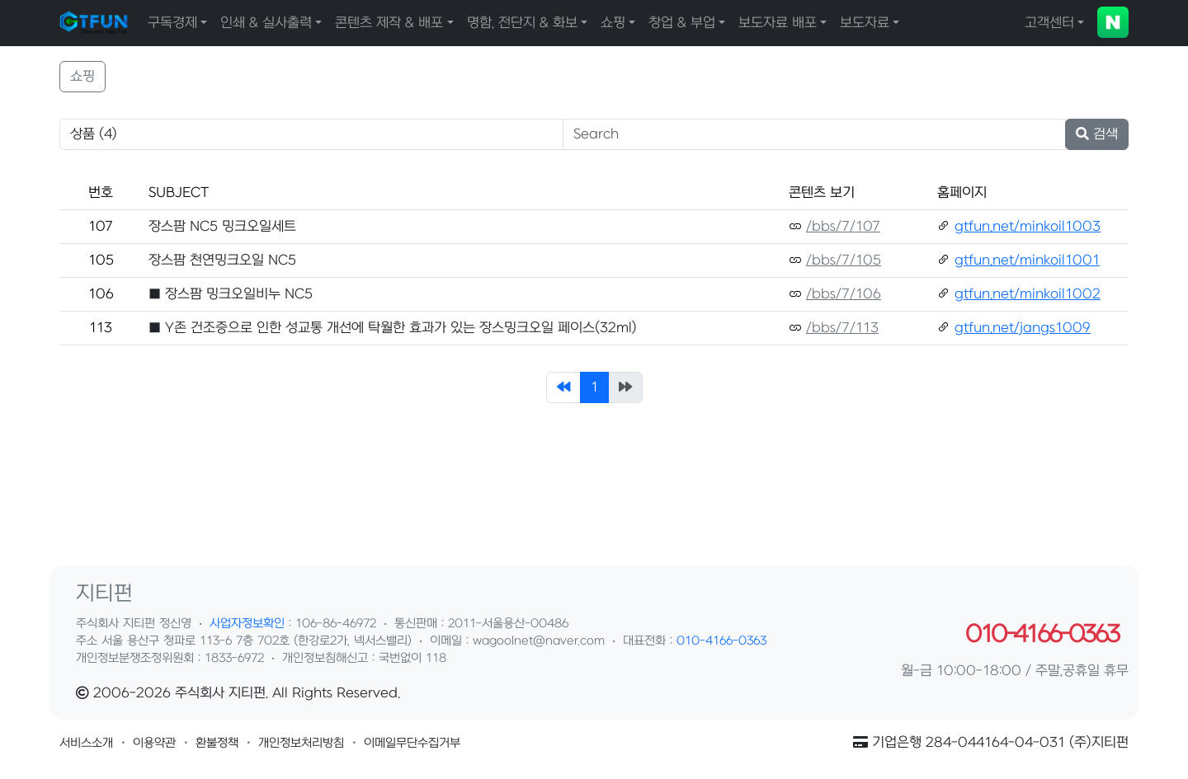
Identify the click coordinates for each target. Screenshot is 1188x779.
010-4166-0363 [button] (1041, 635)
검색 (1097, 134)
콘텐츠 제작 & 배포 (389, 23)
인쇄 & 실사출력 (266, 23)
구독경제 (172, 23)
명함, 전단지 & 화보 (522, 23)
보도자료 (864, 23)
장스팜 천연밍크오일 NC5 (222, 260)
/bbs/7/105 (843, 260)
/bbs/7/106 (843, 294)
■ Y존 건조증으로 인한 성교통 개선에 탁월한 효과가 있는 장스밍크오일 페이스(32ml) (392, 328)
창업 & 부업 (681, 23)
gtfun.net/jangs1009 (1023, 328)
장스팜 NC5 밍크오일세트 (222, 226)
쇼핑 (613, 23)
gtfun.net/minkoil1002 (1028, 294)
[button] (86, 742)
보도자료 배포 (777, 23)
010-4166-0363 (721, 641)
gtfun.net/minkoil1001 (1027, 260)
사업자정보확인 (247, 624)
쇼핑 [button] (82, 76)
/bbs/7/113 (842, 328)
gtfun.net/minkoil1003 (1028, 226)
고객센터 (1049, 23)
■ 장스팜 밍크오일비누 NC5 (230, 294)
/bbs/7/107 (843, 226)
